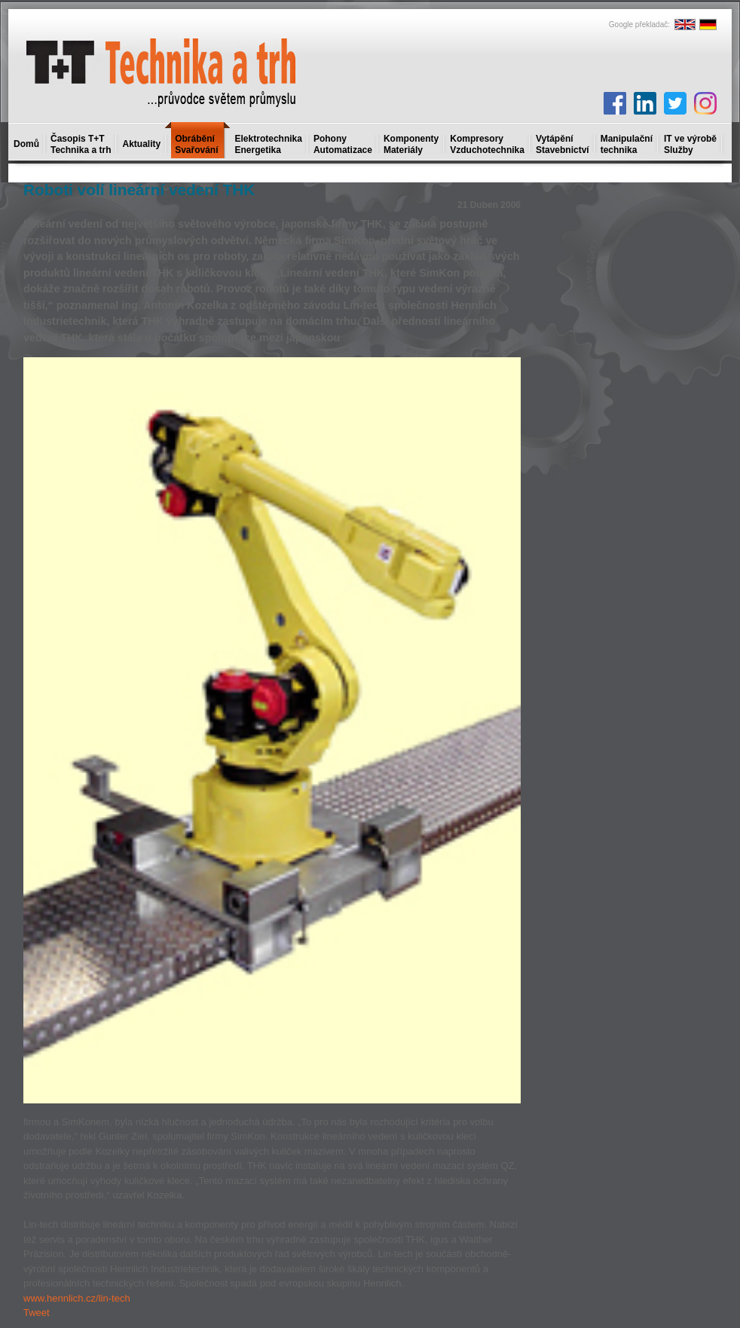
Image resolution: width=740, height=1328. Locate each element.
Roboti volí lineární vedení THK (139, 189)
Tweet (36, 1312)
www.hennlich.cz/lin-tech (76, 1298)
